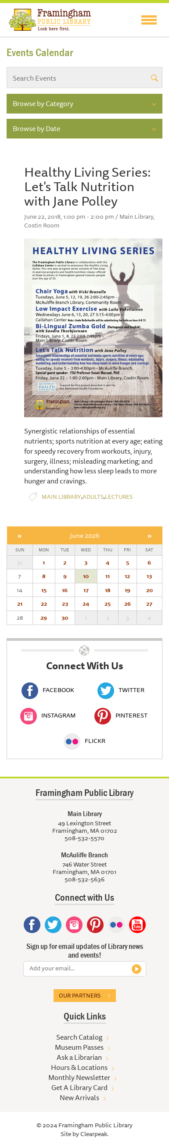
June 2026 (85, 535)
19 (127, 590)
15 (44, 590)
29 (43, 617)
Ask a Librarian (79, 1057)
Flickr (84, 741)
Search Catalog (79, 1037)
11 (107, 576)
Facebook (48, 690)
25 (107, 603)
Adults (93, 497)
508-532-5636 (84, 879)
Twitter (120, 690)
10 (86, 576)
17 (86, 590)
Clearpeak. (94, 1134)
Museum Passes (79, 1047)
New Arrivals (79, 1097)
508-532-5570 (84, 838)
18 (108, 590)
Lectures (119, 497)
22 (44, 603)
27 (149, 603)
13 (149, 576)
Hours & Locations (79, 1067)
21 (19, 603)
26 (127, 603)
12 (127, 576)
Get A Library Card (79, 1087)
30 (64, 617)
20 (149, 590)
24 (86, 603)
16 (65, 590)
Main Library (61, 497)
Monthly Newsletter (79, 1077)
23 (65, 603)
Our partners (80, 995)
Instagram (48, 715)
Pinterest (120, 715)
